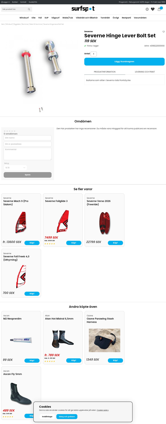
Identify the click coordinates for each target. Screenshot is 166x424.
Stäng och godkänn (67, 417)
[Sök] (16, 9)
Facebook (130, 379)
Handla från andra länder (15, 345)
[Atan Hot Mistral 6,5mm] (62, 299)
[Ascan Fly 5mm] (145, 299)
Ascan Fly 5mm (136, 268)
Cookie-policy (103, 410)
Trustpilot (129, 392)
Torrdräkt (105, 18)
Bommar (25, 24)
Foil (40, 18)
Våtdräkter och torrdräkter (97, 349)
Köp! (31, 243)
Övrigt (116, 18)
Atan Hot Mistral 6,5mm (59, 268)
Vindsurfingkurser (11, 367)
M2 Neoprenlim (12, 268)
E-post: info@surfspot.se (55, 401)
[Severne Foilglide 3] (62, 232)
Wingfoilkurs (8, 371)
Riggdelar (17, 24)
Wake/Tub (67, 18)
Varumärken (140, 18)
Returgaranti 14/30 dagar (139, 2)
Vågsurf (55, 18)
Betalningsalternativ (12, 338)
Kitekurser (7, 364)
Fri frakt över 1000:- (158, 2)
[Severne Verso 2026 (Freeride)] (103, 234)
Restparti (126, 18)
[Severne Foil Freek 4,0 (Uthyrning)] (145, 234)
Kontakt (23, 2)
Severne (88, 32)
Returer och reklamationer (15, 349)
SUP (46, 18)
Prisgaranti (123, 2)
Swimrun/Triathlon (93, 353)
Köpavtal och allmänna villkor (17, 334)
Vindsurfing (89, 330)
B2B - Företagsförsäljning (14, 353)
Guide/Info (33, 2)
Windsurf (24, 18)
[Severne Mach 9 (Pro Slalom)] (21, 234)
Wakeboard (90, 341)
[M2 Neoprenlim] (21, 301)
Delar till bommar (36, 24)
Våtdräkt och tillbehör (87, 18)
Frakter (5, 341)
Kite (33, 18)
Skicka (159, 349)
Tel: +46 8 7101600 (52, 397)
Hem (3, 24)
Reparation (7, 360)
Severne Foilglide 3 (56, 201)
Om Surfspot (8, 330)
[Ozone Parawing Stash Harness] (103, 301)
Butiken (15, 2)
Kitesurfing (89, 334)
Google (128, 367)
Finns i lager (93, 46)
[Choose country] (147, 9)
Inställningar (47, 417)
